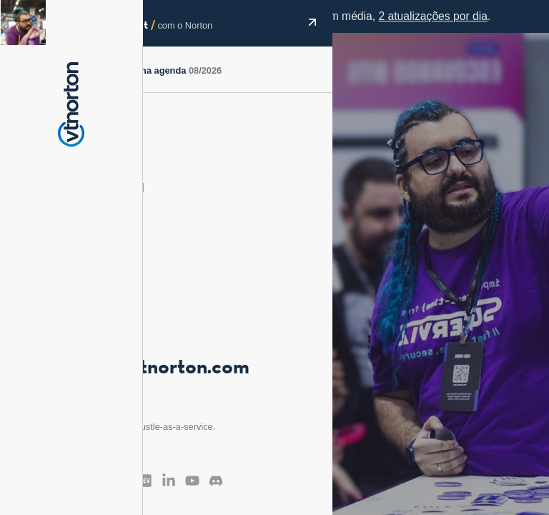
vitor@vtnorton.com (158, 368)
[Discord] (216, 481)
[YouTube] (192, 481)
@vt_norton (97, 347)
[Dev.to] (145, 481)
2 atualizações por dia (432, 16)
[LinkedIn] (169, 481)
